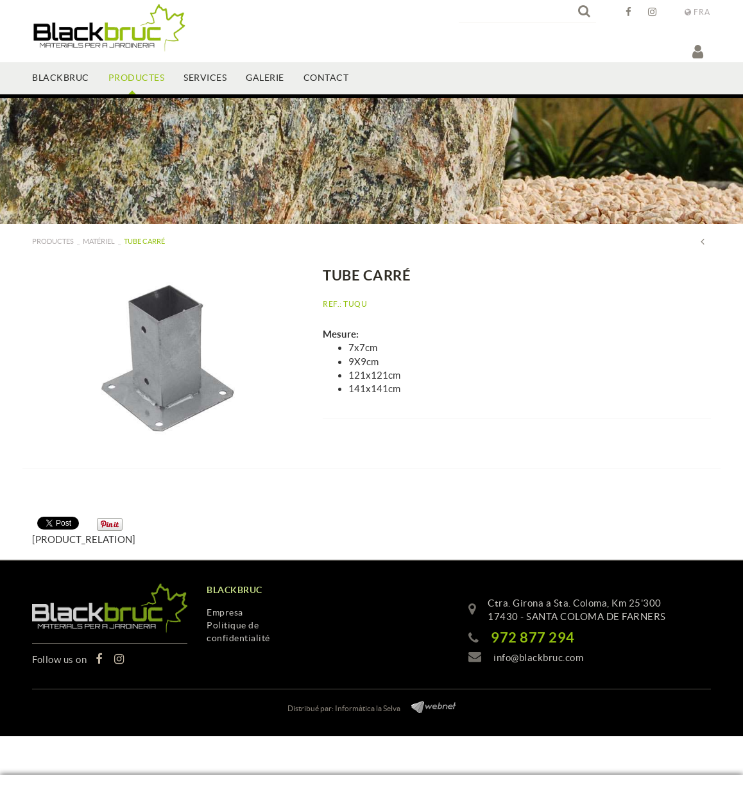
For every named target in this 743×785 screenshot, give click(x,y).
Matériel (99, 241)
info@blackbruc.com (538, 657)
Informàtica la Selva (367, 708)
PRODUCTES (53, 241)
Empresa (225, 612)
